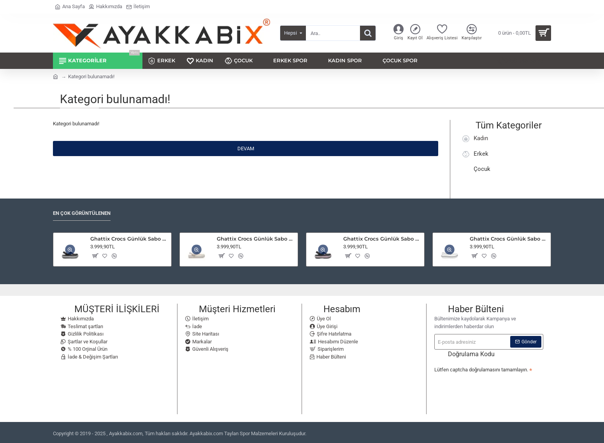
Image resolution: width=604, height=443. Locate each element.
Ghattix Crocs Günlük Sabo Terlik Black (129, 237)
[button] (94, 254)
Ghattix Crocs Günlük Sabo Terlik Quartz (256, 237)
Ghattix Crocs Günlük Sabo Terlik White (509, 237)
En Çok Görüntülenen (82, 211)
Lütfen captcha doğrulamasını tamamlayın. (481, 368)
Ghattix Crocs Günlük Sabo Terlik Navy (382, 237)
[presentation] (488, 387)
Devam (245, 148)
